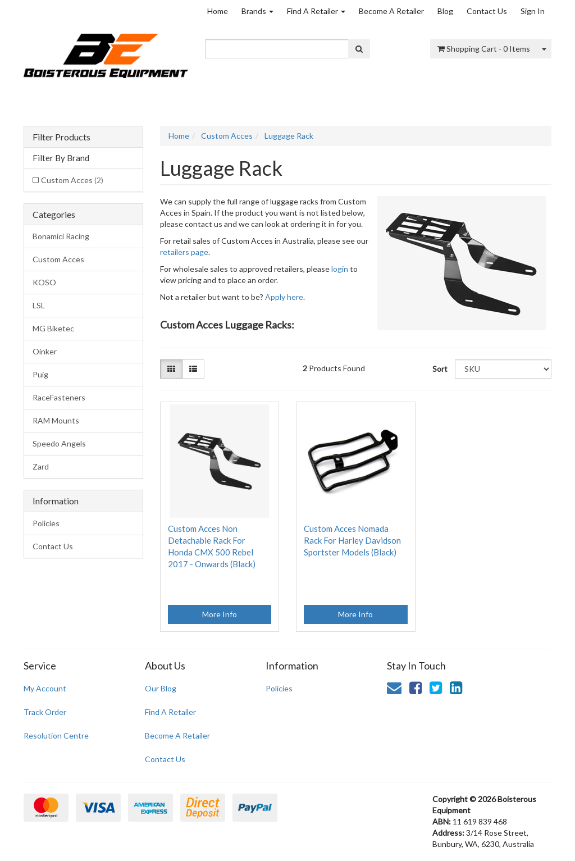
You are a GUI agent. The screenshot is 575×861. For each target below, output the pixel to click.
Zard (41, 466)
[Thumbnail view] (171, 369)
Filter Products (61, 137)
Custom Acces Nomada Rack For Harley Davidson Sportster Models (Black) (352, 540)
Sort (439, 368)
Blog (445, 11)
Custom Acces (72, 180)
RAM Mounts (56, 420)
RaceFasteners (59, 397)
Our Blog (160, 688)
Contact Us (487, 11)
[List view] (193, 369)
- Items (483, 48)
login (339, 269)
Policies (46, 523)
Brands (257, 11)
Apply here (284, 297)
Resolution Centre (56, 735)
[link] (415, 687)
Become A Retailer (391, 11)
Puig (40, 374)
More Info (219, 614)
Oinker (45, 351)
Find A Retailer (316, 11)
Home (217, 11)
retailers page (184, 252)
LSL (39, 305)
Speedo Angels (59, 443)
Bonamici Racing (61, 236)
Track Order (45, 712)
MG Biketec (53, 328)
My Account (45, 688)
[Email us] (394, 687)
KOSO (44, 282)
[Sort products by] (503, 369)
